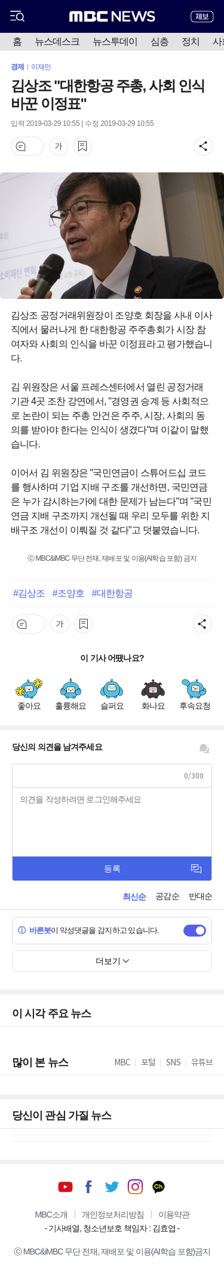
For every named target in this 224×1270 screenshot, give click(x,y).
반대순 (200, 896)
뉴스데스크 (57, 41)
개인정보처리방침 (113, 1214)
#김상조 (29, 593)
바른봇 (34, 930)
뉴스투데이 (115, 41)
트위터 (112, 1187)
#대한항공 (112, 593)
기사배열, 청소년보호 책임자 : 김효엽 (111, 1228)
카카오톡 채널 (159, 1187)
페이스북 (89, 1187)
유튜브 (65, 1187)
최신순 (134, 896)
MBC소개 (51, 1214)
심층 (159, 41)
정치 (191, 41)
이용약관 (173, 1214)
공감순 (167, 896)
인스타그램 (135, 1187)
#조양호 (68, 593)
